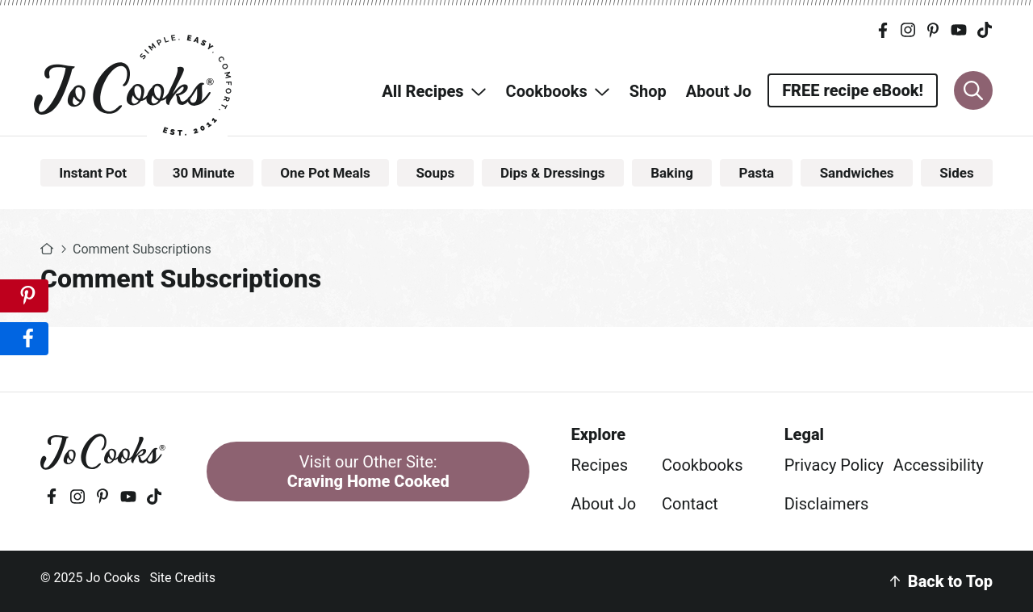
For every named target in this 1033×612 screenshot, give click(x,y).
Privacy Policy (834, 465)
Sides (956, 173)
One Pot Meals (325, 173)
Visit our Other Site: (368, 471)
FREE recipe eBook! (852, 90)
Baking (671, 173)
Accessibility (938, 465)
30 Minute (204, 173)
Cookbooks (702, 465)
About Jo (604, 503)
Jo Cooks (135, 85)
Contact (690, 503)
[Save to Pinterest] (24, 295)
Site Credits (182, 577)
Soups (435, 173)
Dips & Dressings (552, 173)
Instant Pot (93, 173)
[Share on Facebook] (24, 338)
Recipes (599, 465)
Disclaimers (826, 503)
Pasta (757, 173)
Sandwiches (857, 173)
